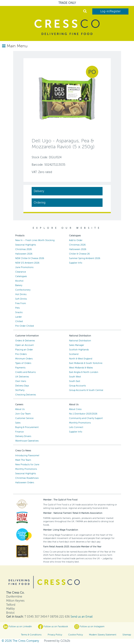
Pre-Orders (21, 354)
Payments (20, 367)
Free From (20, 303)
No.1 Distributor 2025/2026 (83, 413)
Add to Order (75, 240)
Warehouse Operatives (27, 440)
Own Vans (20, 381)
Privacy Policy (55, 634)
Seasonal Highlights (25, 244)
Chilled (19, 321)
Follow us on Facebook (53, 626)
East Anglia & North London (83, 372)
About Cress (75, 409)
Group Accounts (77, 385)
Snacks (19, 312)
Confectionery (22, 290)
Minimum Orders (24, 358)
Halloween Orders (24, 482)
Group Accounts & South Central (86, 390)
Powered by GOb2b (57, 640)
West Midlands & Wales (81, 367)
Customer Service (24, 418)
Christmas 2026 (23, 249)
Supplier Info (75, 263)
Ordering (39, 202)
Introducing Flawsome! (27, 455)
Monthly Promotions (80, 422)
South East (74, 381)
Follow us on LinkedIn (17, 626)
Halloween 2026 (23, 253)
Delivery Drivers (23, 436)
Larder (18, 317)
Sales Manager (76, 345)
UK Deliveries (22, 376)
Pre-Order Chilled (24, 326)
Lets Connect (76, 427)
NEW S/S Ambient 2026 (27, 263)
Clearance (20, 272)
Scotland (73, 354)
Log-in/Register (110, 11)
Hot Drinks (21, 294)
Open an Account (24, 345)
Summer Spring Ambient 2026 (84, 258)
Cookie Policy (75, 634)
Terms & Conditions (31, 634)
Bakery (18, 285)
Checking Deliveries (25, 394)
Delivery (39, 191)
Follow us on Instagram (89, 626)
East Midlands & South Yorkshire (85, 363)
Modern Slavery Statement (102, 634)
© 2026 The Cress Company (20, 640)
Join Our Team (23, 413)
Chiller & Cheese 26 (79, 253)
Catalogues (21, 276)
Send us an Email (81, 616)
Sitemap (126, 634)
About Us (20, 409)
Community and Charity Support (86, 418)
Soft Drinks (21, 299)
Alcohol (19, 281)
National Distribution (80, 340)
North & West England (80, 358)
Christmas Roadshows (27, 478)
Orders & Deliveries (25, 340)
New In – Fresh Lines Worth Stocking (34, 240)
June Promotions (24, 267)
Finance (19, 431)
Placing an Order (24, 349)
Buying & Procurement (27, 427)
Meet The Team (23, 460)
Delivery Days (22, 385)
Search (85, 11)
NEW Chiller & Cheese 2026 (29, 258)
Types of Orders (23, 363)
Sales (18, 422)
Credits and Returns (25, 372)
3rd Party (19, 390)
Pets (17, 308)
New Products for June (27, 464)
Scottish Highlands (79, 349)
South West (75, 376)
